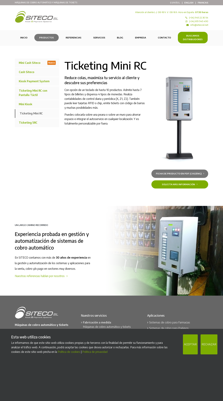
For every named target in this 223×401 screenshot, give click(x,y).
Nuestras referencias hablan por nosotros (41, 276)
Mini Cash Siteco (37, 63)
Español (175, 2)
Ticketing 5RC (28, 122)
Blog (120, 37)
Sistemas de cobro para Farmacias (169, 322)
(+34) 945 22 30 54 (198, 17)
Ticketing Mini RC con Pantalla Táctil (33, 93)
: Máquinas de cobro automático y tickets (107, 325)
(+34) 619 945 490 (198, 21)
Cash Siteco (26, 72)
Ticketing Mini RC (31, 113)
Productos (46, 37)
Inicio (23, 37)
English (188, 2)
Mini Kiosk (25, 104)
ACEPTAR (190, 344)
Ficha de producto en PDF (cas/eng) (180, 173)
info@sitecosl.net (199, 24)
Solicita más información (180, 184)
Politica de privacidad (94, 352)
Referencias (73, 37)
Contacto (164, 37)
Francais (203, 2)
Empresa (140, 37)
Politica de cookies (69, 352)
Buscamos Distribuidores (193, 37)
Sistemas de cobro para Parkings (169, 328)
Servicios (99, 37)
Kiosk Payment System (34, 81)
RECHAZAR (209, 344)
